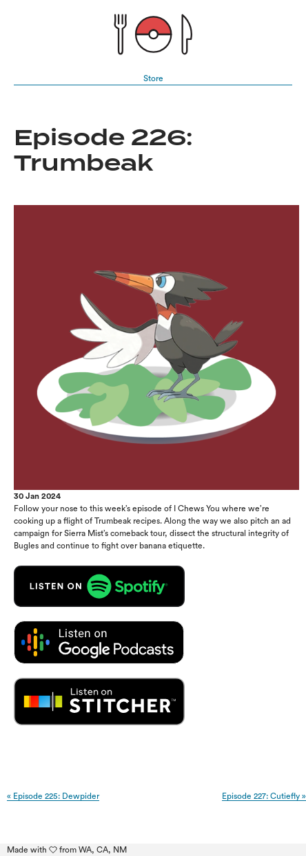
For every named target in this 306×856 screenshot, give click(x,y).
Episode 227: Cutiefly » (264, 796)
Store (153, 78)
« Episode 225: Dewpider (53, 796)
